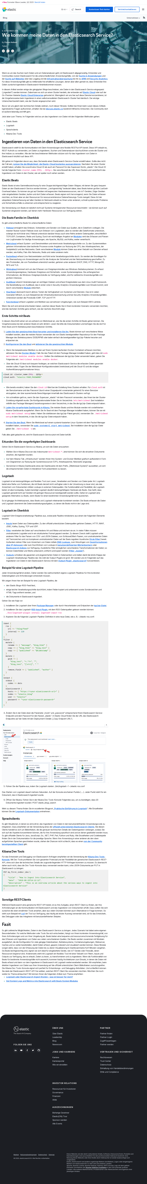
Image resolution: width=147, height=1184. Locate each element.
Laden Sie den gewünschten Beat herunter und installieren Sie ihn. (37, 331)
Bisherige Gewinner (60, 1112)
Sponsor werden (59, 1120)
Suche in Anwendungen (90, 76)
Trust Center (105, 1061)
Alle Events (57, 1123)
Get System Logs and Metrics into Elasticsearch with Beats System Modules (42, 981)
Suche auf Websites (14, 79)
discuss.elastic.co (54, 109)
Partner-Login (106, 1037)
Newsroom (57, 1044)
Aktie (54, 1100)
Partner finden (106, 1033)
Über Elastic (57, 1033)
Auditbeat (11, 282)
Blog (5, 18)
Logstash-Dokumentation (28, 811)
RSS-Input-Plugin (40, 609)
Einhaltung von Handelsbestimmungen (116, 1068)
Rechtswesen (106, 1057)
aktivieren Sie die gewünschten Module (54, 344)
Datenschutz (105, 1064)
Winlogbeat (11, 269)
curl (23, 913)
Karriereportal (58, 1061)
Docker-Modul (29, 353)
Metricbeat (11, 243)
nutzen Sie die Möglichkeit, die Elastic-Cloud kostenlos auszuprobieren (47, 164)
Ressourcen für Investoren (64, 1089)
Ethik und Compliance (109, 1072)
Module (57, 249)
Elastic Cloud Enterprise (32, 95)
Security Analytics (98, 79)
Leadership (57, 1037)
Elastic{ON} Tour (59, 1116)
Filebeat (10, 228)
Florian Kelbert (10, 42)
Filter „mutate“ (76, 551)
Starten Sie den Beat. (16, 422)
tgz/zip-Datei (100, 605)
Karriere (55, 1057)
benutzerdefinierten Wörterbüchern (75, 545)
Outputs (10, 555)
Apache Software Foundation (96, 1167)
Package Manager (45, 605)
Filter (8, 530)
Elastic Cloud (89, 92)
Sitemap (52, 1155)
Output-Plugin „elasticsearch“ (72, 561)
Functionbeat (12, 302)
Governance (57, 1092)
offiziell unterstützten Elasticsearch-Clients (73, 827)
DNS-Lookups (63, 542)
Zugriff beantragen (108, 1041)
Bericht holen (40, 2)
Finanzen (56, 1096)
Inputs (9, 523)
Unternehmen (132, 18)
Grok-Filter (95, 539)
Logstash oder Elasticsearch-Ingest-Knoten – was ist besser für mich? (39, 977)
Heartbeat (11, 292)
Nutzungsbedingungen (28, 1155)
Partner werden (107, 1044)
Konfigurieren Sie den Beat (18, 344)
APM (84, 79)
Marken (16, 1155)
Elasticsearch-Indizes (16, 548)
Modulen (78, 236)
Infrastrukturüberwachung (59, 79)
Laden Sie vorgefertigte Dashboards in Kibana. (28, 407)
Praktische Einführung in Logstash (70, 808)
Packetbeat (11, 256)
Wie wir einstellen (59, 1064)
